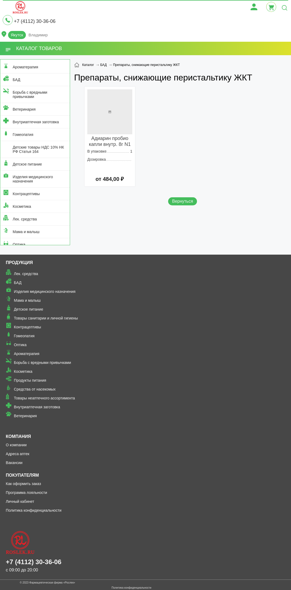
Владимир (38, 35)
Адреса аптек (17, 454)
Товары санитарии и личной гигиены (46, 318)
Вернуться (182, 201)
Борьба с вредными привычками (30, 94)
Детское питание (27, 164)
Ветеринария (24, 109)
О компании (16, 445)
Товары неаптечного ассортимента (44, 398)
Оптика (19, 244)
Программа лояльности (26, 492)
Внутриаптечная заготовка (36, 122)
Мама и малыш (26, 232)
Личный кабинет (20, 501)
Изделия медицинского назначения (33, 179)
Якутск (17, 35)
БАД (16, 80)
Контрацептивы (26, 194)
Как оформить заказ (23, 484)
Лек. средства (25, 219)
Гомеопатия (23, 134)
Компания (18, 436)
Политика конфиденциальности (34, 510)
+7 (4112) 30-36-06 (35, 21)
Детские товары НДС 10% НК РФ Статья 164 (38, 149)
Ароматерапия (25, 67)
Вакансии (14, 463)
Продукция (19, 262)
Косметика (22, 206)
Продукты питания (30, 380)
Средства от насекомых (35, 389)
